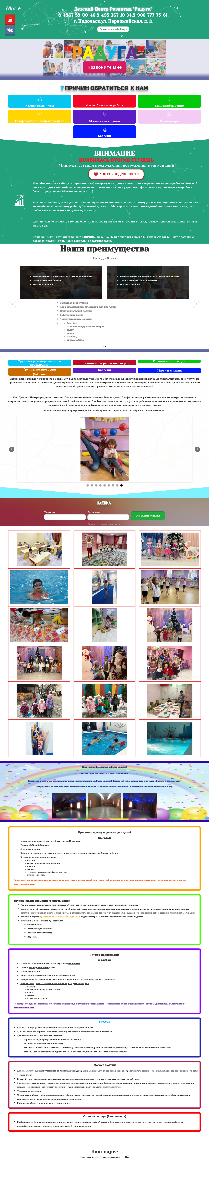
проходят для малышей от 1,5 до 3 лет (60, 917)
